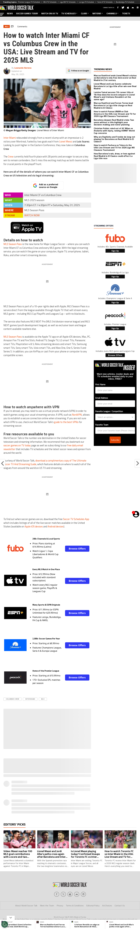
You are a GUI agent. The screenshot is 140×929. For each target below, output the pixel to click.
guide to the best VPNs (66, 422)
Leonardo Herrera (22, 67)
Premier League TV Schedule (29, 2)
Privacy (60, 905)
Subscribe (115, 439)
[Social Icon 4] (83, 894)
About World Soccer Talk (26, 905)
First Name (100, 384)
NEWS (10, 13)
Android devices (56, 526)
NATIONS (97, 13)
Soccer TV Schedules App (76, 519)
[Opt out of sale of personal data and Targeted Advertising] (4, 924)
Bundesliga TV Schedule (125, 2)
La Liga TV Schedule (86, 2)
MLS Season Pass (12, 244)
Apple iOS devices (34, 526)
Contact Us (120, 905)
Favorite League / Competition (109, 411)
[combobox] (114, 417)
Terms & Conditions (75, 905)
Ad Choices (107, 905)
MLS (42, 699)
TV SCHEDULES (69, 13)
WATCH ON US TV (49, 13)
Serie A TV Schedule (105, 2)
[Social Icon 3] (76, 894)
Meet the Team (47, 905)
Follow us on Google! (80, 70)
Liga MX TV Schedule (68, 2)
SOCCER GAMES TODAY (27, 13)
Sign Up (115, 250)
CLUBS (85, 13)
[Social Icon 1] (63, 894)
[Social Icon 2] (70, 894)
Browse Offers (77, 548)
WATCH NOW (32, 215)
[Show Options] (132, 417)
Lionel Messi (65, 141)
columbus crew (12, 699)
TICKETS (126, 13)
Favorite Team (101, 424)
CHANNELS (112, 13)
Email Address (101, 397)
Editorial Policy (93, 905)
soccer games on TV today (17, 445)
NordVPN (77, 415)
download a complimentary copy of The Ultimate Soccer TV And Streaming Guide (44, 462)
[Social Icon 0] (56, 894)
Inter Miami (9, 138)
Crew (10, 156)
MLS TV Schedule (50, 2)
